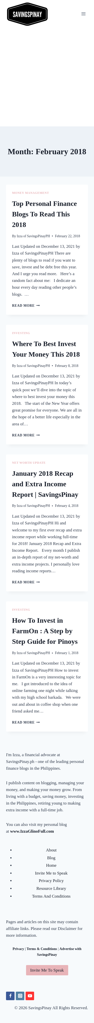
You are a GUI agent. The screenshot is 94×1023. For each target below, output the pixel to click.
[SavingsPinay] (27, 13)
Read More (26, 305)
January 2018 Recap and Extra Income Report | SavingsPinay (45, 483)
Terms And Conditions (51, 896)
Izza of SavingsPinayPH (33, 236)
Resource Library (51, 888)
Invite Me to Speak (51, 873)
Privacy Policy (51, 880)
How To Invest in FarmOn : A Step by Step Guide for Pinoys (45, 630)
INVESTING (21, 333)
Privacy (18, 949)
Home (51, 865)
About (51, 850)
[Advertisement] (47, 77)
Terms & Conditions (42, 949)
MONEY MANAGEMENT (30, 193)
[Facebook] (10, 996)
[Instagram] (20, 996)
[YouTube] (30, 996)
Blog (51, 857)
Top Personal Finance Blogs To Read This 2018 (44, 214)
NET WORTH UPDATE (29, 462)
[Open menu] (83, 14)
